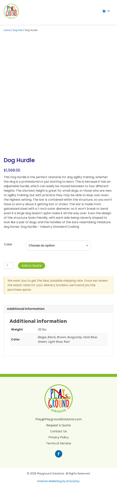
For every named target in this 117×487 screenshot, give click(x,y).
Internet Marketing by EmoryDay (58, 481)
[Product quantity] (8, 265)
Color (8, 244)
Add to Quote (31, 265)
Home (7, 30)
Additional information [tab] (26, 309)
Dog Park (18, 30)
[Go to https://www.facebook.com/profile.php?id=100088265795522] (58, 454)
